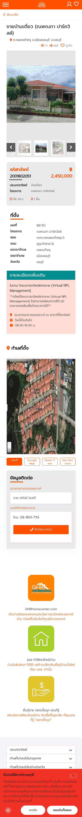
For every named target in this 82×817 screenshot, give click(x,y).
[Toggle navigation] (5, 5)
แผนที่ (14, 460)
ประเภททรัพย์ (41, 749)
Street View (50, 461)
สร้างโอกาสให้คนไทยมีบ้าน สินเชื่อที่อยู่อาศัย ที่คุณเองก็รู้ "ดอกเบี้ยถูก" (41, 717)
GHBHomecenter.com (41, 588)
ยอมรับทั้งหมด (62, 810)
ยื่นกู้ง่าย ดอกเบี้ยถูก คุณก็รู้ (41, 689)
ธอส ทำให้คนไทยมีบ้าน (41, 639)
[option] (41, 94)
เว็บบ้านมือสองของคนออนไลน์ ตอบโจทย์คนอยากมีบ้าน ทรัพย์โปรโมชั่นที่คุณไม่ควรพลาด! (41, 616)
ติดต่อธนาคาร (41, 529)
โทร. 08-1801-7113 (26, 517)
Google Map (32, 461)
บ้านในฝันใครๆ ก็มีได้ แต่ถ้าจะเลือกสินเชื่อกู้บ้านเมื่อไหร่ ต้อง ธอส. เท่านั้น (41, 667)
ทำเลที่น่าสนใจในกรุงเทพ (41, 758)
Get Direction (67, 461)
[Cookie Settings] (8, 810)
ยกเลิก (33, 810)
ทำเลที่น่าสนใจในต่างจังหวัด (41, 767)
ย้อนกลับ (11, 14)
